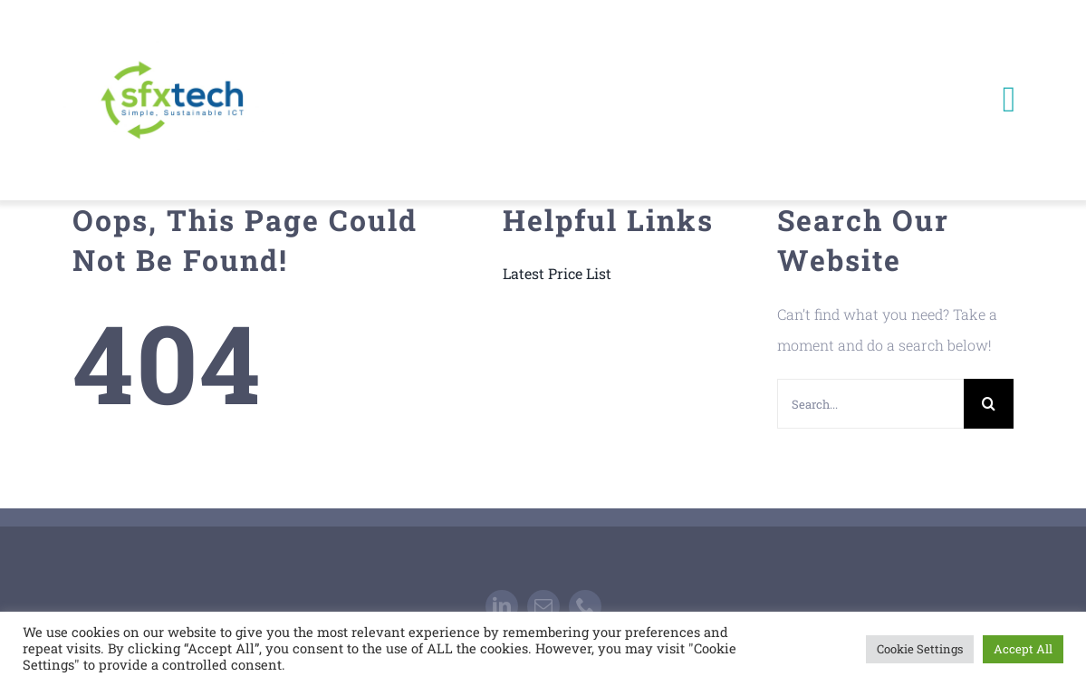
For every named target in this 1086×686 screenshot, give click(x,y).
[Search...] (870, 404)
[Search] (989, 404)
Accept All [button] (1023, 649)
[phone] (585, 606)
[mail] (543, 606)
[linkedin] (501, 606)
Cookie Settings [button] (920, 649)
